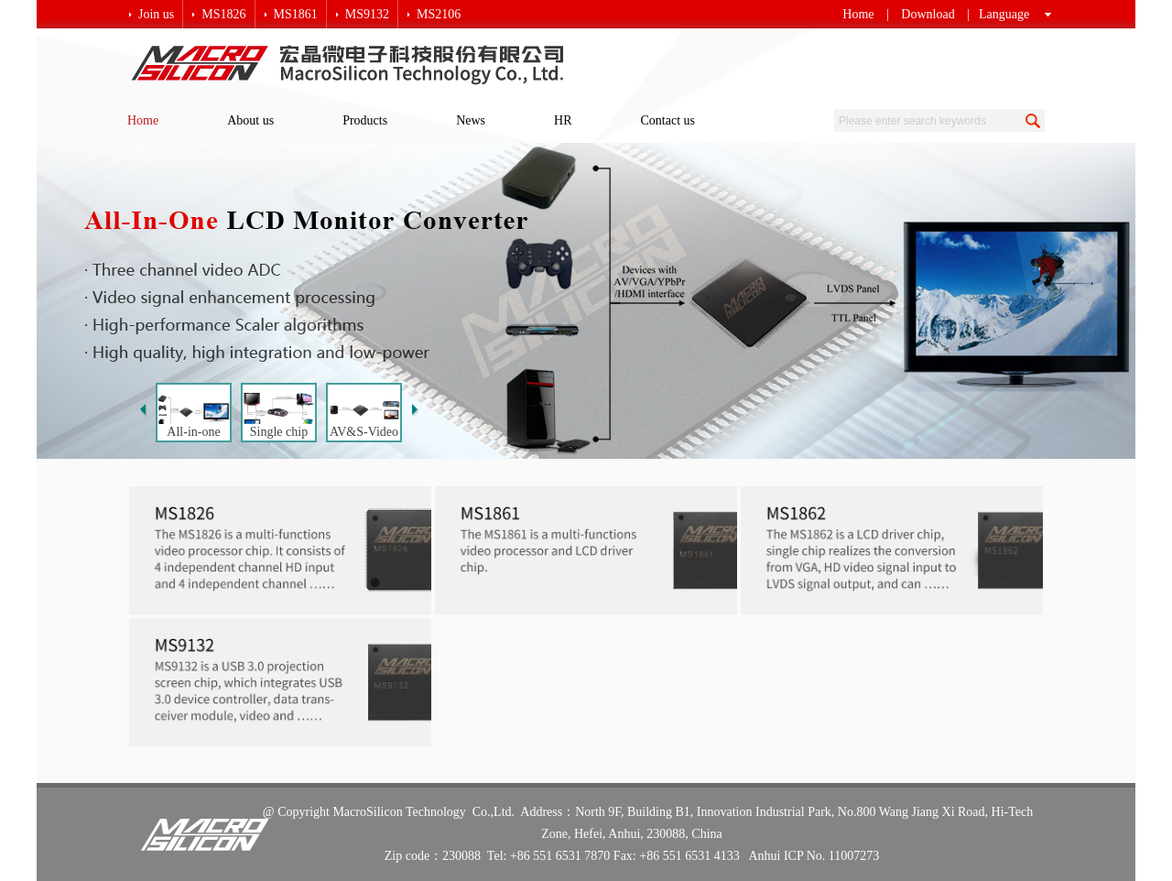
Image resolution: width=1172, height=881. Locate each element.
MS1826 (223, 14)
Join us (156, 14)
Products (364, 120)
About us (250, 120)
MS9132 (367, 14)
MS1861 (296, 14)
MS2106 (439, 14)
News (470, 120)
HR (562, 120)
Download (927, 14)
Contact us (668, 120)
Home (858, 14)
